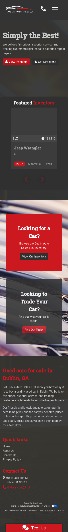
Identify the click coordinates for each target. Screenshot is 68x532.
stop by (57, 421)
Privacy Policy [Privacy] (12, 459)
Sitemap (28, 506)
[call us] (43, 9)
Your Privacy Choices (45, 506)
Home (6, 446)
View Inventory (16, 62)
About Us (8, 451)
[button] (54, 9)
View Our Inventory (34, 270)
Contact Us (10, 455)
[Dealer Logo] (19, 9)
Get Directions (45, 62)
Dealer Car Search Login (34, 503)
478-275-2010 (18, 487)
